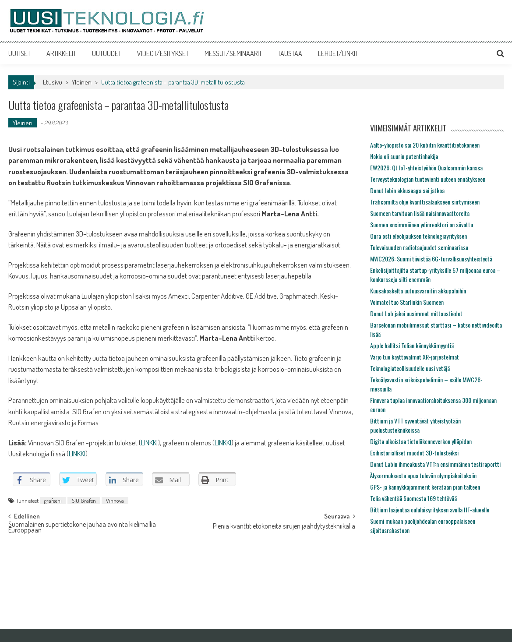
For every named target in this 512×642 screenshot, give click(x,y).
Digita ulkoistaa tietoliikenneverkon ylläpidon (421, 441)
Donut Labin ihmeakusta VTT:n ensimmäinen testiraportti (435, 464)
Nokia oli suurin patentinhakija (404, 156)
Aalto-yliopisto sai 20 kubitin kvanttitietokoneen (425, 144)
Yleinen (82, 82)
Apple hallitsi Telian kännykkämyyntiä (412, 345)
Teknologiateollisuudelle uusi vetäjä (410, 368)
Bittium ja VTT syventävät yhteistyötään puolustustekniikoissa (415, 425)
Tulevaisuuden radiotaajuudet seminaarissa (419, 247)
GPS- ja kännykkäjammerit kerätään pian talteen (425, 486)
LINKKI (149, 442)
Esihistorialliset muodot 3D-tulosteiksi (414, 452)
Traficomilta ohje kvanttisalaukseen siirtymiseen (425, 201)
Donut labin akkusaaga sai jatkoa (407, 190)
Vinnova (115, 500)
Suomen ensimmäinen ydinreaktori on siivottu (421, 224)
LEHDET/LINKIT (338, 53)
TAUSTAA (290, 53)
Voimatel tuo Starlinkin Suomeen (407, 302)
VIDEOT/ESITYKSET (163, 53)
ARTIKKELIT (61, 53)
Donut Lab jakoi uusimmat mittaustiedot (416, 313)
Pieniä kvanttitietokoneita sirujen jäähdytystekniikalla (284, 526)
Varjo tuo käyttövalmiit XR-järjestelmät (414, 356)
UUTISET (19, 53)
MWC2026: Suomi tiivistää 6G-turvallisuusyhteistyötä (431, 258)
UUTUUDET (106, 53)
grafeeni (53, 500)
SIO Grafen (84, 500)
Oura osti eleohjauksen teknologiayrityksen (418, 235)
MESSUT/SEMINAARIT (233, 53)
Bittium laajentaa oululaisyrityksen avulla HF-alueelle (429, 509)
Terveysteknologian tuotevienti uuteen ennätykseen (427, 178)
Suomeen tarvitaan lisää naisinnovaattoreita (420, 213)
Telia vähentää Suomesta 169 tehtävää (413, 498)
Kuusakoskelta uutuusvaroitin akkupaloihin (418, 290)
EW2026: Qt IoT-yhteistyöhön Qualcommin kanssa (426, 167)
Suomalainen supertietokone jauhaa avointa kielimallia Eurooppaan (82, 528)
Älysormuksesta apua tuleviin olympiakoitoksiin (423, 475)
